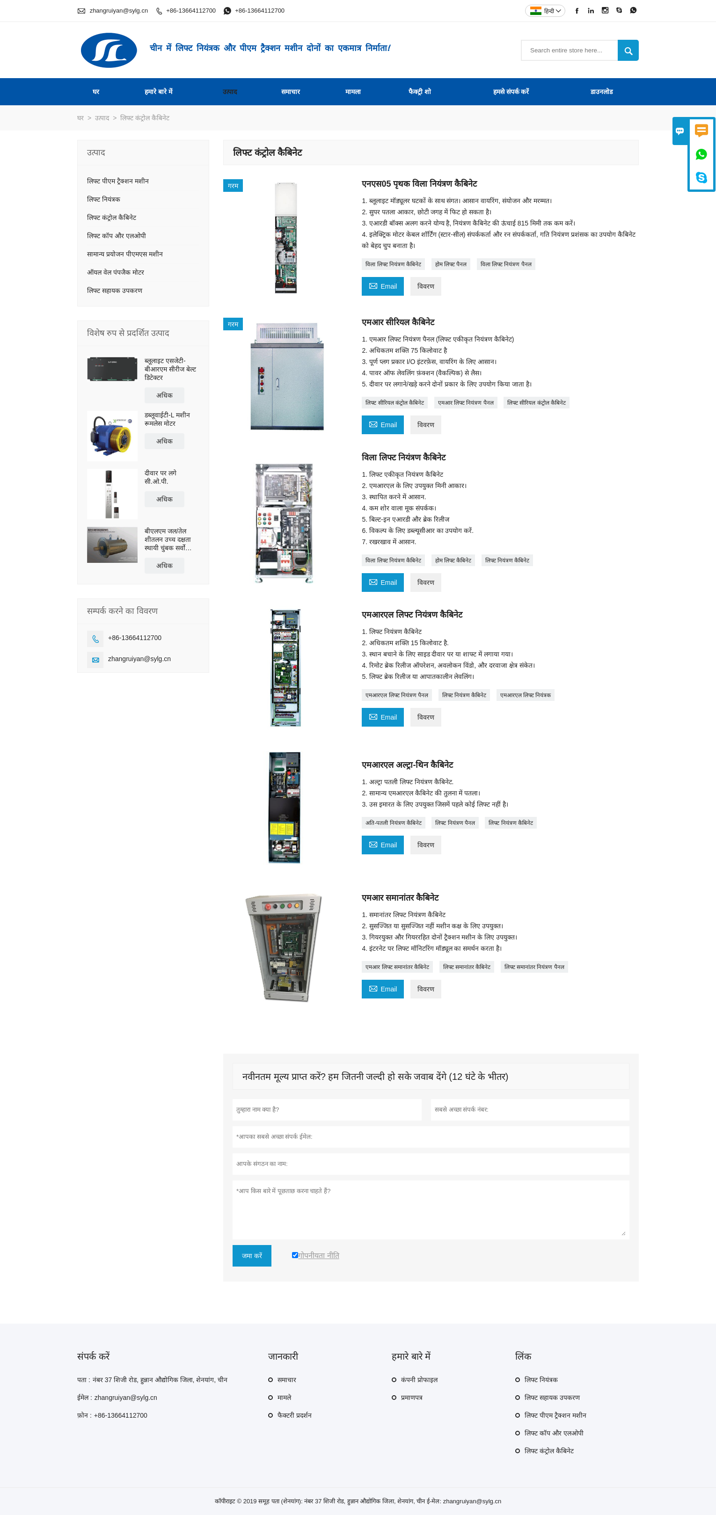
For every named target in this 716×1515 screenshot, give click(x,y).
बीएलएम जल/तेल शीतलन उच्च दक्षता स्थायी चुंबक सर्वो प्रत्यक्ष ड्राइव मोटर (168, 539)
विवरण (425, 286)
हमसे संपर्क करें (511, 91)
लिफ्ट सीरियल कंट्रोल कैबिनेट (394, 403)
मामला (353, 91)
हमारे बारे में (158, 91)
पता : (83, 1380)
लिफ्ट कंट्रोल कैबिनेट (111, 217)
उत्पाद (230, 91)
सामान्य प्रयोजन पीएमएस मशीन (125, 254)
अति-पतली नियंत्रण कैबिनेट (393, 823)
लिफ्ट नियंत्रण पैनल (455, 823)
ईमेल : (84, 1397)
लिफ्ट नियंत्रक (103, 199)
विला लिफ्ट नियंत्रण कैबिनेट (393, 264)
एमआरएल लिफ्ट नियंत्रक (525, 695)
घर (96, 91)
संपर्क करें (93, 1356)
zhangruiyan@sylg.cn (119, 10)
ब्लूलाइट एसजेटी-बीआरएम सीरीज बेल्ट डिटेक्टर (170, 369)
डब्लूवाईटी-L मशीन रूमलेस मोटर (167, 419)
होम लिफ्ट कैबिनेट (453, 560)
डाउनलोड (602, 91)
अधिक (164, 395)
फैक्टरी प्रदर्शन (295, 1415)
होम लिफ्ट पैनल (451, 264)
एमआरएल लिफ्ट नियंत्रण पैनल (396, 695)
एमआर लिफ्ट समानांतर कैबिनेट (397, 967)
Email (383, 285)
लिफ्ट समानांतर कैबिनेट (467, 967)
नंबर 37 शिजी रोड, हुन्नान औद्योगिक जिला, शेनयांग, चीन (160, 1380)
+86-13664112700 (191, 10)
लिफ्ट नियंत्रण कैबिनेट (507, 560)
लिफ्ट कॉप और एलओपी (116, 236)
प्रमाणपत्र (412, 1397)
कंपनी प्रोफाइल (419, 1380)
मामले (284, 1397)
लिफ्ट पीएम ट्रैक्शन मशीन (118, 181)
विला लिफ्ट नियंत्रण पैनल (506, 264)
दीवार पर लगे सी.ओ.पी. (160, 477)
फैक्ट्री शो (420, 91)
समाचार (290, 91)
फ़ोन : (84, 1415)
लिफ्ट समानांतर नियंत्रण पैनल (534, 967)
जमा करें (252, 1256)
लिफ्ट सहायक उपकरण (114, 290)
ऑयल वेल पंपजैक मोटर (115, 272)
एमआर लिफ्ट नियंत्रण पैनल (466, 403)
